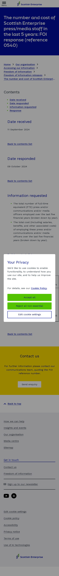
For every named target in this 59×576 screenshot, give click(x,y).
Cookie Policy (39, 288)
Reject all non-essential (29, 305)
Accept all (29, 297)
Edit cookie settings (29, 314)
